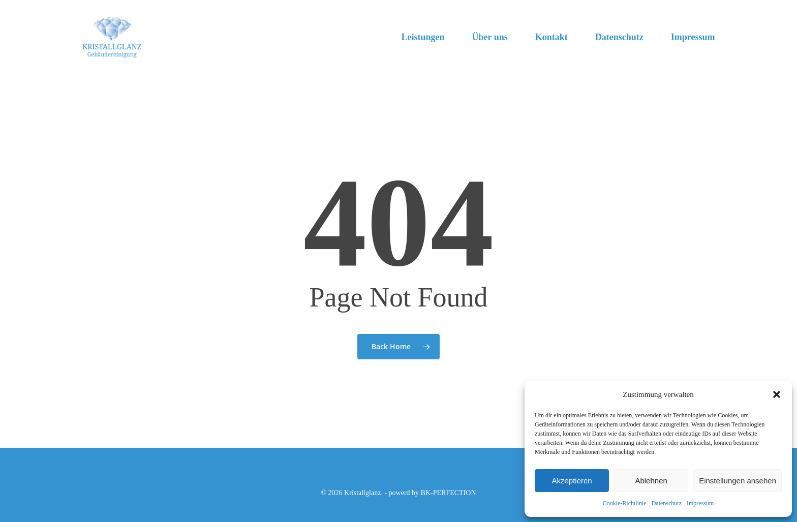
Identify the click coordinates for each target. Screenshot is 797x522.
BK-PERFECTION (448, 493)
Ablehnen (651, 480)
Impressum (700, 503)
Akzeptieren (571, 480)
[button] (777, 394)
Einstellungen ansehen (737, 480)
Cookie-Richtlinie (625, 503)
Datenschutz (667, 503)
